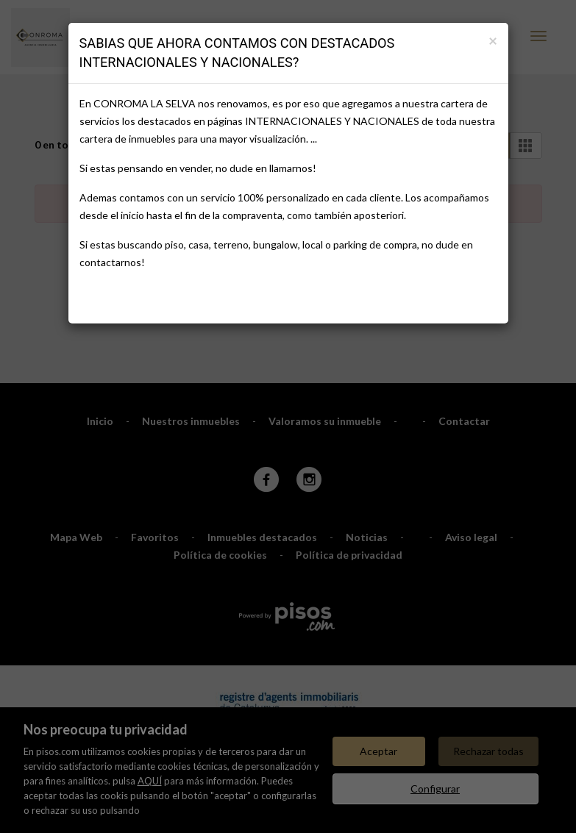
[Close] (492, 40)
